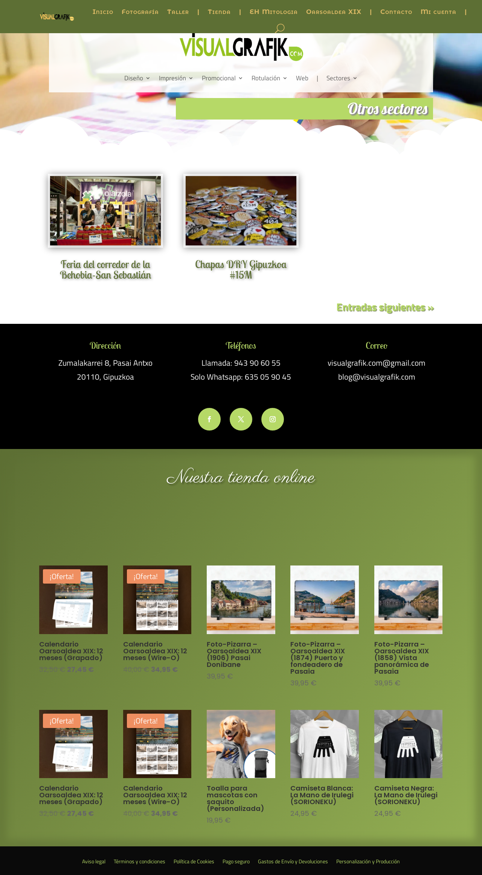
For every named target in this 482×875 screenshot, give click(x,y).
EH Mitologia (274, 11)
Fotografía (140, 11)
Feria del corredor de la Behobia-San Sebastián (105, 269)
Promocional (219, 78)
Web (302, 78)
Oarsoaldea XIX (334, 11)
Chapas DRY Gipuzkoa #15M (241, 269)
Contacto (396, 11)
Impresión (172, 78)
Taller (178, 11)
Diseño (133, 78)
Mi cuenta (438, 11)
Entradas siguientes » (385, 307)
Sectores (338, 78)
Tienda (219, 11)
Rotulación (266, 78)
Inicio (103, 11)
